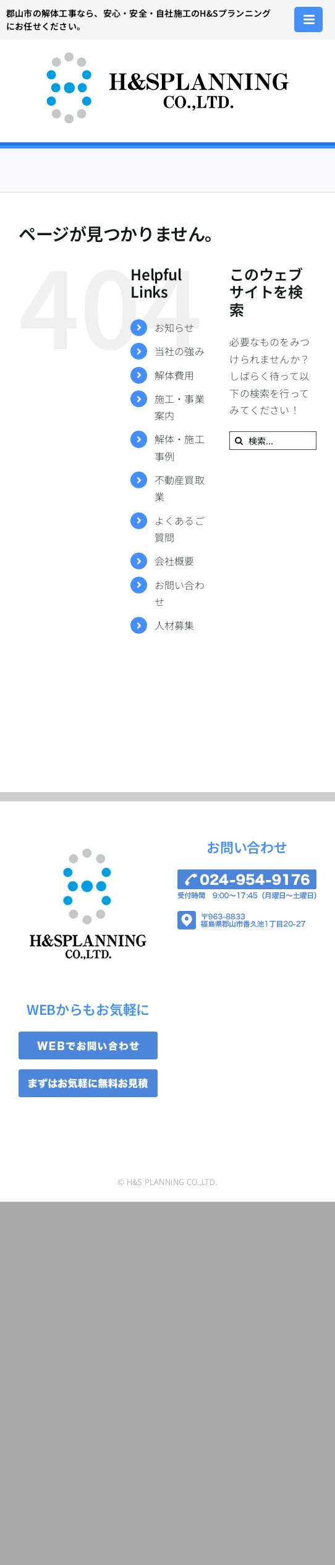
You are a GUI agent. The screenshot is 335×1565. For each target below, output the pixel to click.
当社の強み (180, 350)
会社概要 (175, 560)
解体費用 (175, 375)
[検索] (238, 440)
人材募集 (175, 625)
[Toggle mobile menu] (309, 19)
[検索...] (272, 440)
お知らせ (175, 327)
